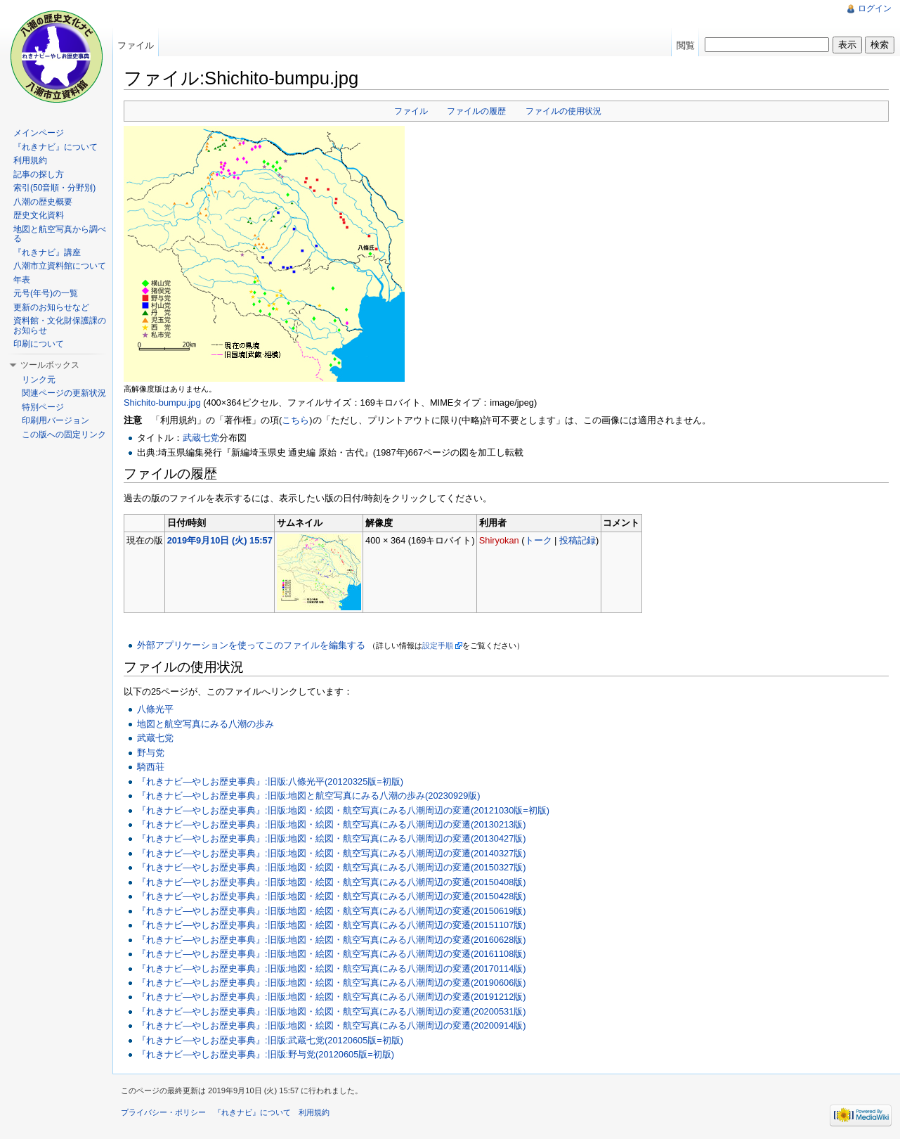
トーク (538, 540)
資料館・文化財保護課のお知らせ (59, 325)
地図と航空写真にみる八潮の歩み (205, 724)
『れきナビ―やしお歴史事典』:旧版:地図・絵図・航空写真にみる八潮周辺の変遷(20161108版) (331, 953)
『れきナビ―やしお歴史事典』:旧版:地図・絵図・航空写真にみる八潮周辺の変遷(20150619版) (331, 911)
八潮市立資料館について (59, 266)
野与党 (150, 752)
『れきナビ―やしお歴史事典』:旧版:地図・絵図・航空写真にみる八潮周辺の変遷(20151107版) (331, 925)
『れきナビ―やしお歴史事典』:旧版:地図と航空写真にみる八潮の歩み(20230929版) (308, 795)
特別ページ (43, 407)
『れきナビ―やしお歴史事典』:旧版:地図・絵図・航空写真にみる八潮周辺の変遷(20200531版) (331, 1011)
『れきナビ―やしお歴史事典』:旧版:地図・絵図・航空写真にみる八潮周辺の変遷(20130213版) (331, 824)
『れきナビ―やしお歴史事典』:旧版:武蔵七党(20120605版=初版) (270, 1040)
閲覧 (686, 45)
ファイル (411, 111)
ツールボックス (49, 365)
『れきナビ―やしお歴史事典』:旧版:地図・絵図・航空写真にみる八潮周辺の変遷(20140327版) (331, 853)
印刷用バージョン (55, 420)
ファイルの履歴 (476, 111)
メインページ (38, 133)
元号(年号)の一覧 (45, 293)
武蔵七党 (201, 437)
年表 (21, 280)
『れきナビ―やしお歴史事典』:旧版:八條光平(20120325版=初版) (270, 781)
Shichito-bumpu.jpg (162, 402)
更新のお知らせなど (51, 307)
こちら (295, 420)
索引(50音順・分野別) (54, 188)
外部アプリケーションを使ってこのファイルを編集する (251, 645)
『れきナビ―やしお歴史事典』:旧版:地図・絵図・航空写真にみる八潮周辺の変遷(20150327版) (331, 867)
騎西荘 (150, 766)
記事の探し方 (38, 174)
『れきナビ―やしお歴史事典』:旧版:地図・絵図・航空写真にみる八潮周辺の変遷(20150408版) (331, 882)
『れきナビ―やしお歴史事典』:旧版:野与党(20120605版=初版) (265, 1054)
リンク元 (39, 380)
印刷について (38, 344)
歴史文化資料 (38, 215)
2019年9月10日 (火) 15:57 (220, 540)
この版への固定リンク (64, 434)
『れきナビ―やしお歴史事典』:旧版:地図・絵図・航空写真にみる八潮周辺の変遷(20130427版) (331, 838)
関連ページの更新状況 (64, 393)
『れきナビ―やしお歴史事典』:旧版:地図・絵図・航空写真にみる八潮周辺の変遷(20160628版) (331, 939)
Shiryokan (499, 540)
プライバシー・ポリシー (163, 1112)
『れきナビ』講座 (47, 252)
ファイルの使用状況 (563, 111)
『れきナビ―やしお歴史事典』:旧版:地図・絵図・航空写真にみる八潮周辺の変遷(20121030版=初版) (343, 810)
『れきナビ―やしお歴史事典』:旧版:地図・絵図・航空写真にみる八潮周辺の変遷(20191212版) (331, 996)
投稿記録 (577, 540)
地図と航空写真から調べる (59, 234)
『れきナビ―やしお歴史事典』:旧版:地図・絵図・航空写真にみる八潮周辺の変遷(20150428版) (331, 896)
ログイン (875, 8)
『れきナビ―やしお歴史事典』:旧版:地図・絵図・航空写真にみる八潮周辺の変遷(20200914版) (331, 1025)
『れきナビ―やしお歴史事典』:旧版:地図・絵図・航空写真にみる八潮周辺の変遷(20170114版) (331, 968)
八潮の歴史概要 (42, 202)
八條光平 (155, 709)
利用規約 (30, 160)
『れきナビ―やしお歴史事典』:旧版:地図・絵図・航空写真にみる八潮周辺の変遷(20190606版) (331, 982)
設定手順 (437, 645)
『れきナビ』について (55, 147)
